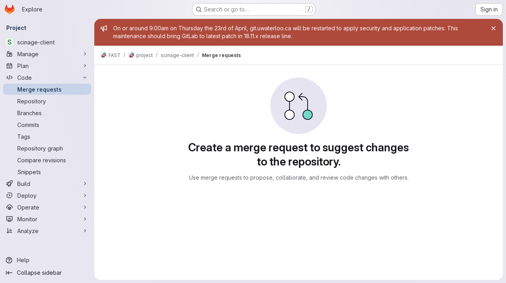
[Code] (47, 77)
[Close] (493, 28)
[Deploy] (47, 195)
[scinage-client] (47, 42)
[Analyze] (47, 230)
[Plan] (47, 65)
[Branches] (47, 112)
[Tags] (47, 136)
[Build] (47, 183)
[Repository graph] (47, 148)
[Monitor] (47, 218)
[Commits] (47, 124)
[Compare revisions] (47, 159)
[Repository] (47, 101)
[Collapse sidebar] (47, 272)
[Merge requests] (47, 89)
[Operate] (47, 207)
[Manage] (47, 53)
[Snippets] (47, 171)
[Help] (47, 260)
